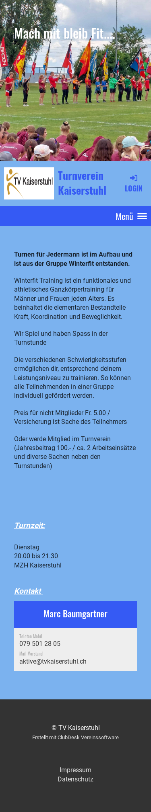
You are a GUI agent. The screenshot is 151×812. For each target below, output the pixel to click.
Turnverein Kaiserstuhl (82, 183)
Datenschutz (75, 779)
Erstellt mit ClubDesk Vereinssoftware (75, 737)
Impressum (75, 770)
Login (134, 183)
